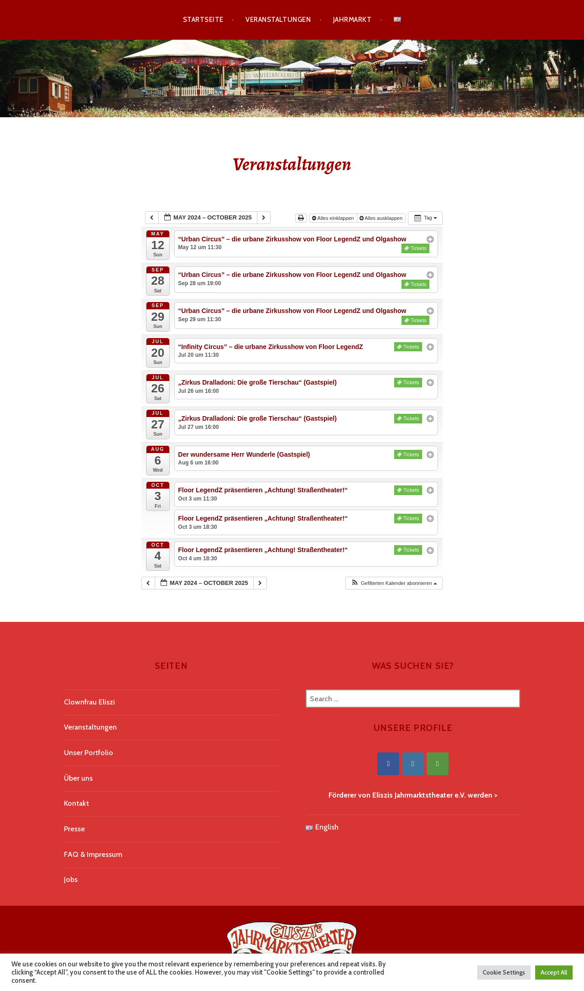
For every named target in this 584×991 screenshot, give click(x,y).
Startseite (203, 20)
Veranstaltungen (278, 20)
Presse (74, 828)
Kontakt (76, 803)
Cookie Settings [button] (504, 972)
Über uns (78, 778)
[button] (394, 583)
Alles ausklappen (382, 218)
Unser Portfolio (88, 752)
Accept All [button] (554, 972)
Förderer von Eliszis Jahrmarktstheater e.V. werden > (412, 795)
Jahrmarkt (352, 20)
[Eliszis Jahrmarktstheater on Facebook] (388, 763)
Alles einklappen (333, 218)
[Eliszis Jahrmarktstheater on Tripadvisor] (437, 763)
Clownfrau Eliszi (89, 702)
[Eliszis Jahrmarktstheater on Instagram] (413, 763)
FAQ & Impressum (93, 854)
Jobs (71, 879)
